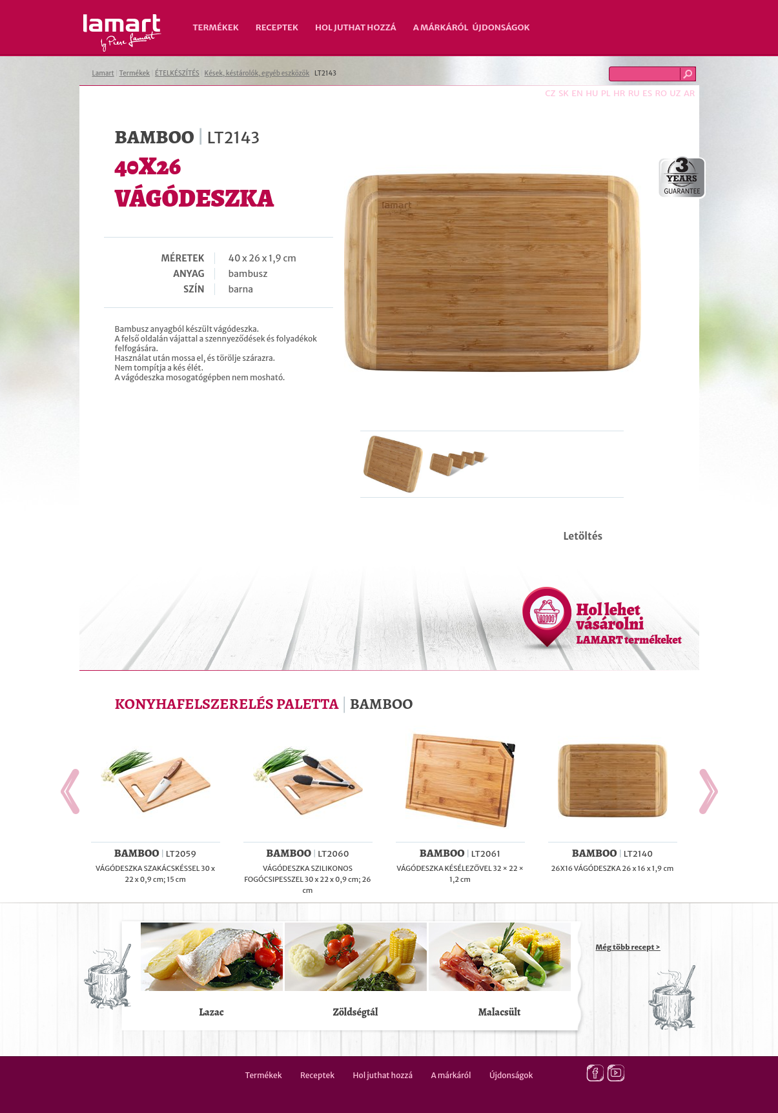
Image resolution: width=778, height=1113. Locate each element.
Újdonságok (501, 27)
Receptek (277, 27)
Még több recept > (628, 947)
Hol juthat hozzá (355, 27)
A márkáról (441, 27)
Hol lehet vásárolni (629, 623)
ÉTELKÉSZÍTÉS (177, 73)
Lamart (122, 33)
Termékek (216, 27)
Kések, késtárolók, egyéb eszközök (257, 73)
